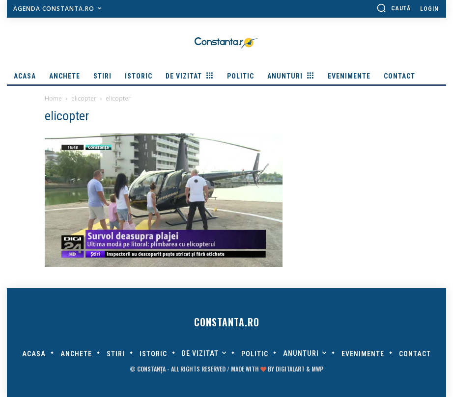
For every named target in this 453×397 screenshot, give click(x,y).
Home (53, 98)
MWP (317, 369)
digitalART (290, 369)
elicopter (83, 98)
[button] (393, 8)
